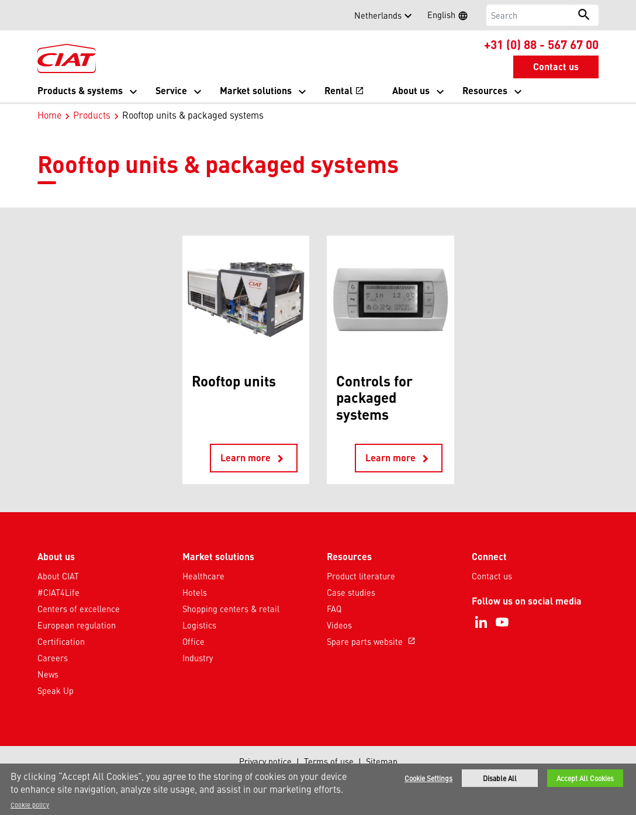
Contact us (492, 576)
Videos (339, 625)
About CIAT (58, 576)
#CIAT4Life (58, 592)
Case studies (351, 592)
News (47, 674)
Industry (197, 658)
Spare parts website (372, 641)
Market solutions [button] (256, 90)
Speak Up (55, 690)
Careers (52, 658)
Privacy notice (265, 761)
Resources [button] (484, 90)
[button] (44, 15)
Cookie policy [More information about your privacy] (30, 805)
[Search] (528, 15)
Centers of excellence (78, 608)
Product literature (361, 576)
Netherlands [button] (378, 15)
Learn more (253, 458)
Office (193, 641)
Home (49, 114)
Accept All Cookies (585, 778)
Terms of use (329, 761)
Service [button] (171, 90)
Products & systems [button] (80, 90)
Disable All (500, 778)
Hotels (194, 592)
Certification (61, 641)
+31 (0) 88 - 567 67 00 (541, 44)
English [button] (451, 16)
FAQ (334, 608)
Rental (344, 90)
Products (91, 114)
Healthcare (203, 576)
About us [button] (411, 90)
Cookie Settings (428, 778)
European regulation (76, 625)
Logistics (199, 625)
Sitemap (382, 761)
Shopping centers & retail (230, 608)
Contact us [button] (556, 66)
